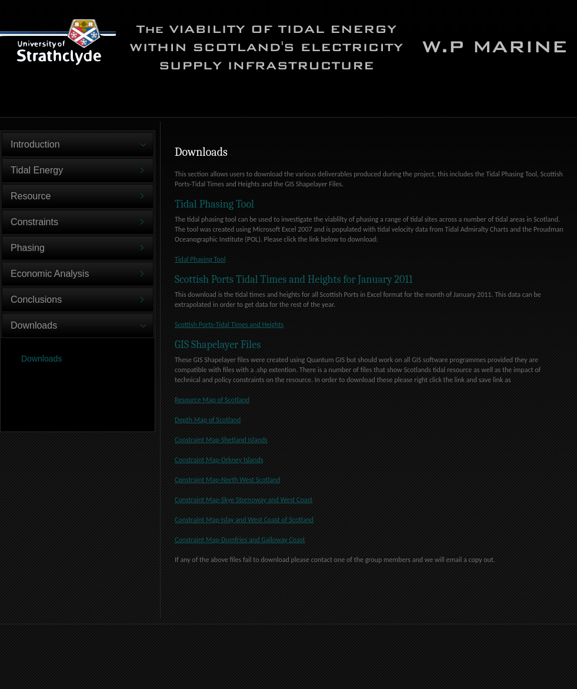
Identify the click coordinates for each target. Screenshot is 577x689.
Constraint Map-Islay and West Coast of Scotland (244, 520)
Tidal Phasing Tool (200, 259)
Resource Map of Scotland (212, 400)
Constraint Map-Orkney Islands (219, 460)
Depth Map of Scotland (208, 420)
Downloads (41, 358)
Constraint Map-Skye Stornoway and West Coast (243, 500)
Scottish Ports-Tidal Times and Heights (229, 324)
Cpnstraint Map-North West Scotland (228, 480)
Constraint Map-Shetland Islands (221, 440)
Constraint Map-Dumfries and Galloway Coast (240, 540)
